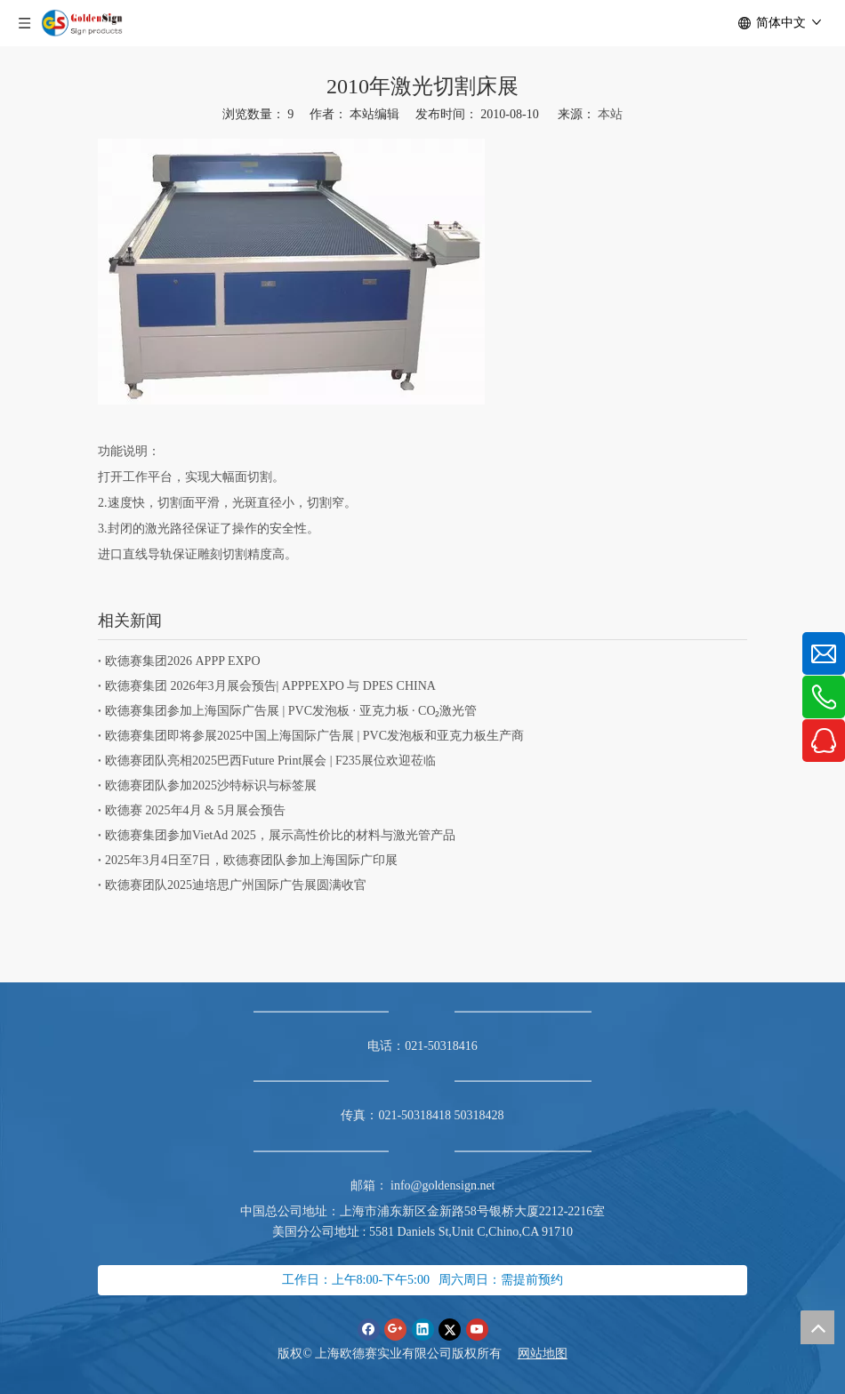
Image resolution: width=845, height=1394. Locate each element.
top (817, 1327)
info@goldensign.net (442, 1185)
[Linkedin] (423, 1329)
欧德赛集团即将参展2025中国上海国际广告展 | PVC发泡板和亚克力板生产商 (314, 735)
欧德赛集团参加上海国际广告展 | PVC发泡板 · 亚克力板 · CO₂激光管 (291, 710)
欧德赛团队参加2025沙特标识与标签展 (211, 785)
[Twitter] (450, 1329)
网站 (530, 1353)
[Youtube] (477, 1329)
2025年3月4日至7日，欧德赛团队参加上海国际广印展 (251, 860)
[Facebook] (369, 1329)
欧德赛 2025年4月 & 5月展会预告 (195, 810)
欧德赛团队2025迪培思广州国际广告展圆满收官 (235, 885)
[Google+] (395, 1329)
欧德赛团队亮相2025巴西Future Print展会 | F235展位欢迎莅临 (270, 760)
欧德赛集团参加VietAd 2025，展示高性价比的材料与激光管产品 (280, 835)
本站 (610, 114)
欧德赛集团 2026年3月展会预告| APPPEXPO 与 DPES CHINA (270, 686)
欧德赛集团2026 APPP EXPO (183, 661)
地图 (555, 1353)
